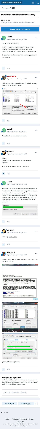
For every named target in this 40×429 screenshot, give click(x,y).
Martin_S (11, 252)
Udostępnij (9, 403)
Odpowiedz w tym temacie (20, 29)
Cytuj (8, 68)
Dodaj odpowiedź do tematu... (15, 392)
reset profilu (13, 237)
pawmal (10, 151)
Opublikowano (17, 39)
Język (7, 419)
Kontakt (31, 419)
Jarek (8, 20)
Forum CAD (8, 8)
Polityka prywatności (19, 419)
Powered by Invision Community (20, 426)
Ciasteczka (20, 421)
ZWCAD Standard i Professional (23, 22)
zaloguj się (31, 382)
